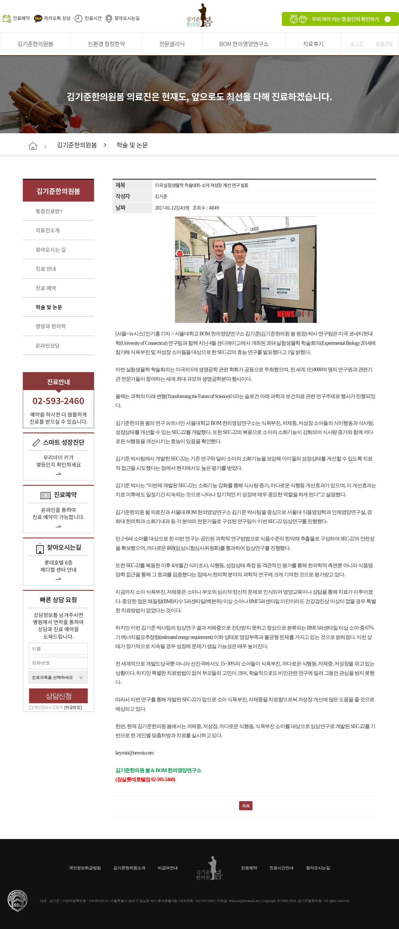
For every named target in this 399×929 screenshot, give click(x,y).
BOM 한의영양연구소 (243, 44)
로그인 (357, 43)
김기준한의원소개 (129, 868)
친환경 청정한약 (106, 44)
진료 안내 (46, 268)
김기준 (161, 196)
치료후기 (313, 44)
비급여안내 (168, 868)
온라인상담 (48, 345)
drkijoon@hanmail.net (244, 901)
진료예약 (21, 18)
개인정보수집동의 (58, 707)
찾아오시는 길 (51, 249)
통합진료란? (49, 211)
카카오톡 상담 (57, 18)
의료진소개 (48, 230)
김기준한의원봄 (35, 44)
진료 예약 (46, 288)
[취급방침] (73, 707)
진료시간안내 (282, 868)
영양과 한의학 (51, 326)
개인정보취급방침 (85, 868)
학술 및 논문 (132, 144)
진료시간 (93, 18)
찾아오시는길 (127, 18)
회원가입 (384, 43)
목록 (246, 805)
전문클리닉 (172, 44)
